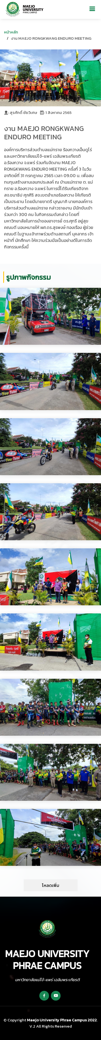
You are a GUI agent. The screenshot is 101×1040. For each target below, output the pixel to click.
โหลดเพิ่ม (50, 885)
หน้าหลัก (11, 32)
